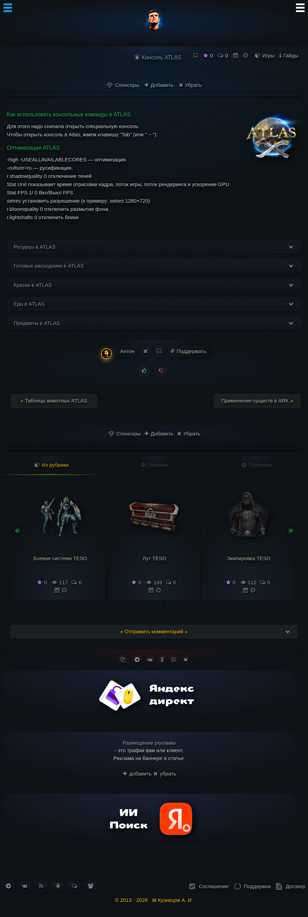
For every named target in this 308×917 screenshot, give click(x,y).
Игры (268, 55)
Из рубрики (52, 465)
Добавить (159, 85)
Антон (118, 353)
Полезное (256, 465)
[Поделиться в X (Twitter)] (186, 660)
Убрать (190, 85)
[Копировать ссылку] (123, 660)
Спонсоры (123, 85)
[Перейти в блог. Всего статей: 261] (58, 886)
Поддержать (188, 351)
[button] (143, 607)
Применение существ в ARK (257, 401)
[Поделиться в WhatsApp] (174, 660)
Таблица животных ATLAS (54, 401)
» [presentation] (290, 530)
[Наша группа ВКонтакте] (24, 886)
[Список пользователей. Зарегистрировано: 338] (90, 886)
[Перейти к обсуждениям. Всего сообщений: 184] (74, 886)
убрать (164, 774)
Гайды (290, 55)
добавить (137, 774)
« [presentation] (17, 530)
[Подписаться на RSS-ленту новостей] (41, 886)
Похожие (154, 465)
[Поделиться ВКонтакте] (150, 660)
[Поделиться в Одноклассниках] (162, 660)
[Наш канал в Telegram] (8, 886)
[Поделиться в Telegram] (137, 660)
